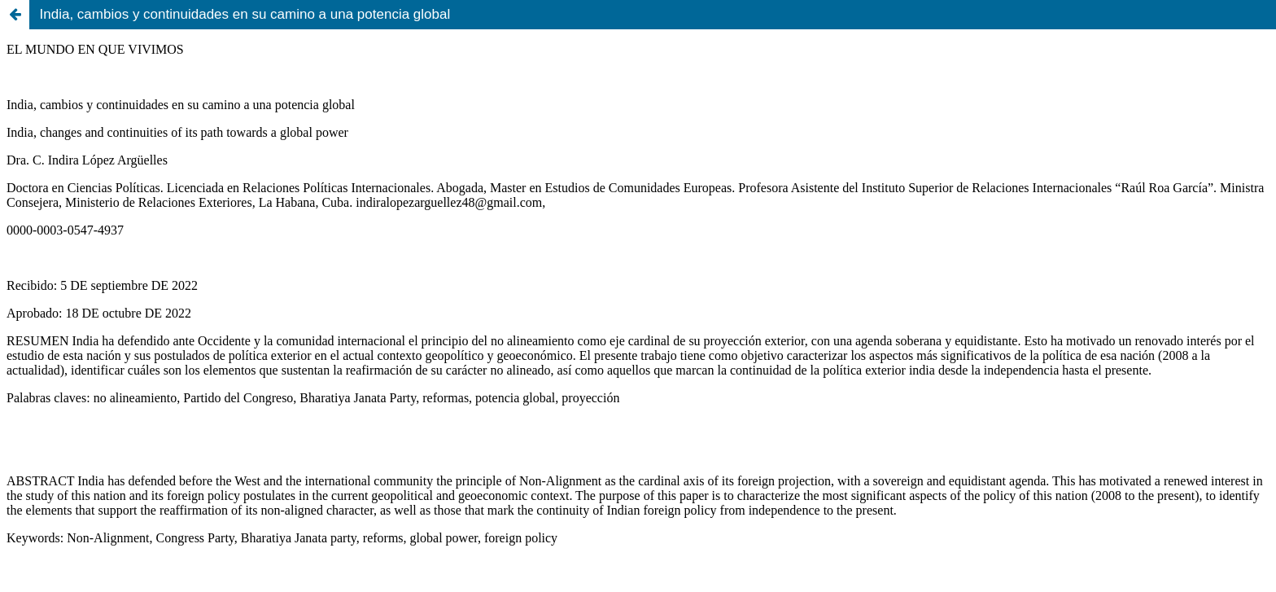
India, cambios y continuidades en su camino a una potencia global (245, 14)
